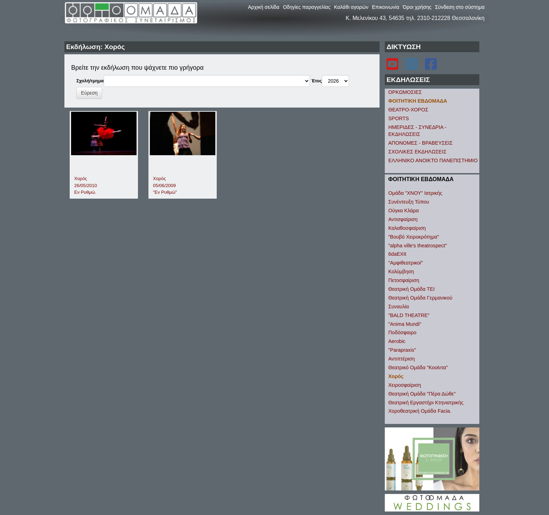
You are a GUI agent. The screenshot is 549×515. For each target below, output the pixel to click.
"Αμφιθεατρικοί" (405, 263)
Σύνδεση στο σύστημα (460, 7)
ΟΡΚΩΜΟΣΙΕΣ (405, 92)
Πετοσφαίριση (403, 280)
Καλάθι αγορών (351, 7)
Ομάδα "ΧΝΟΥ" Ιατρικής (415, 193)
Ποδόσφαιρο (402, 332)
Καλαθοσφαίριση (407, 228)
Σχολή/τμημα (90, 80)
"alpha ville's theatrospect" (417, 245)
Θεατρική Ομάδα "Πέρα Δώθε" (422, 394)
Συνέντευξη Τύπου (408, 202)
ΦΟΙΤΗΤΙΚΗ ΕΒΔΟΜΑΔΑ (417, 101)
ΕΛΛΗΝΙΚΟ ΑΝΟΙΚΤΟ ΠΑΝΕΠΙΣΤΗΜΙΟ (433, 160)
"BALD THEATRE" (409, 315)
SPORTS (398, 118)
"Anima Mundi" (404, 324)
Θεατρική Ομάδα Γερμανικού (420, 298)
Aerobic (396, 341)
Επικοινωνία (385, 7)
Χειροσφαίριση (404, 385)
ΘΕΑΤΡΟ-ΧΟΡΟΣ (408, 109)
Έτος (316, 80)
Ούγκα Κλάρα (403, 210)
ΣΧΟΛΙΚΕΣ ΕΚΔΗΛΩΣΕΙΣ (417, 151)
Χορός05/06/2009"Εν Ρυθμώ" (165, 185)
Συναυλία (398, 306)
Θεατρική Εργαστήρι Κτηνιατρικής (426, 402)
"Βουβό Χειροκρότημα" (413, 237)
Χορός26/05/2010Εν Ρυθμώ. (85, 185)
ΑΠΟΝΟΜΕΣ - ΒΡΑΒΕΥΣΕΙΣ (420, 143)
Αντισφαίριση (402, 219)
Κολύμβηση (401, 271)
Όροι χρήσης (417, 7)
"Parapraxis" (402, 350)
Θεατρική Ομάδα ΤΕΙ (411, 289)
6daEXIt (397, 254)
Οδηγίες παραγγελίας (307, 7)
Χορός (396, 376)
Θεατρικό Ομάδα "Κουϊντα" (418, 367)
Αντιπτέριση (401, 359)
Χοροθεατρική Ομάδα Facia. (419, 411)
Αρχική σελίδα (263, 7)
